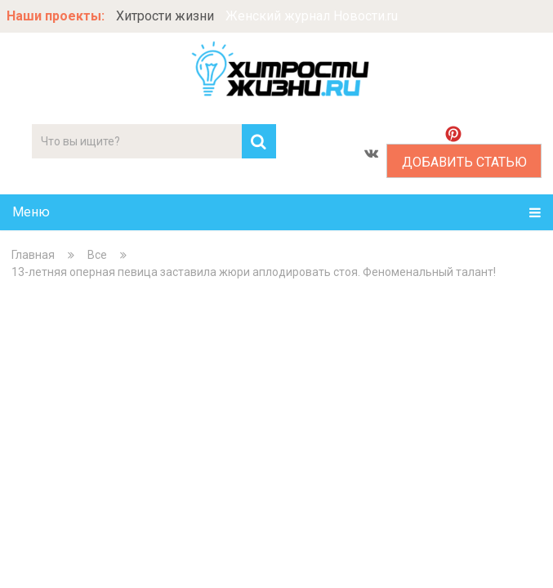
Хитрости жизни (165, 16)
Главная (33, 254)
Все (97, 254)
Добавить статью (464, 162)
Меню (31, 212)
